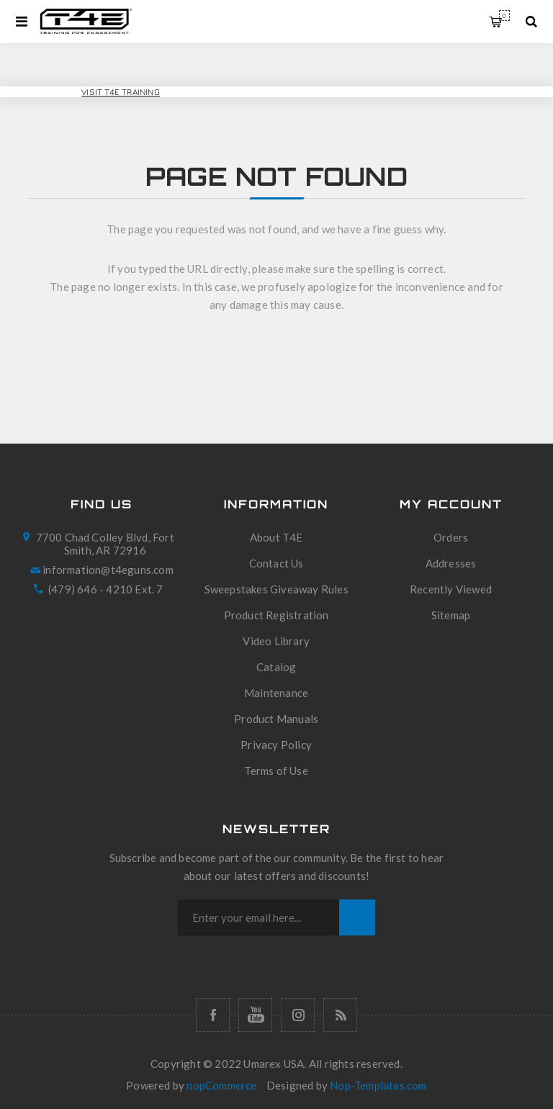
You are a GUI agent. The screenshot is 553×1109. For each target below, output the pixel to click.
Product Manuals (276, 718)
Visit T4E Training (120, 91)
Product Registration (276, 615)
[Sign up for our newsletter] (258, 917)
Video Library (276, 640)
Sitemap (450, 615)
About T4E (276, 537)
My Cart (504, 15)
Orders (450, 537)
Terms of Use (275, 770)
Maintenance (276, 692)
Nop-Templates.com (378, 1085)
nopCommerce (221, 1085)
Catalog (276, 666)
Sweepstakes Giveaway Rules (276, 589)
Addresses (451, 563)
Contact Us (276, 563)
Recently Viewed (451, 589)
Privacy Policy (276, 744)
